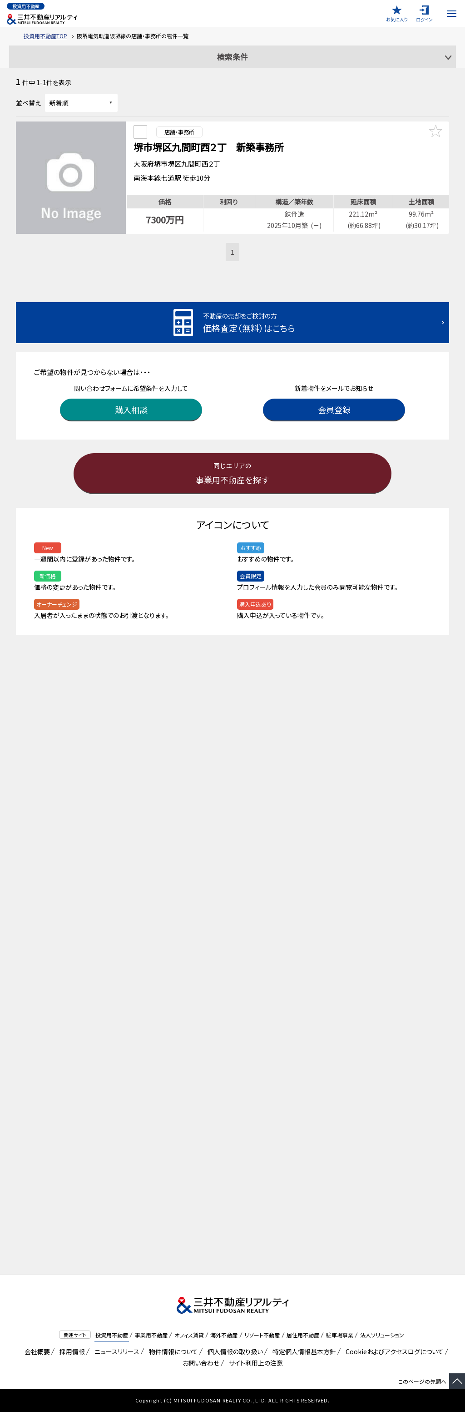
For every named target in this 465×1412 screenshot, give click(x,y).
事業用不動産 (151, 1335)
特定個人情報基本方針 (302, 1351)
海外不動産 (223, 1335)
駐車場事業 (339, 1335)
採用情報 (70, 1351)
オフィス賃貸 (189, 1335)
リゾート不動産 (262, 1335)
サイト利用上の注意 (254, 1362)
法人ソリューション (382, 1335)
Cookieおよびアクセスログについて (393, 1351)
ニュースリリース (115, 1351)
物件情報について (172, 1351)
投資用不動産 (111, 1335)
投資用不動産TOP (45, 36)
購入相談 (131, 407)
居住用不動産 (303, 1335)
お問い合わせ (201, 1362)
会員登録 (334, 407)
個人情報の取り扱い (233, 1351)
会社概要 (35, 1351)
